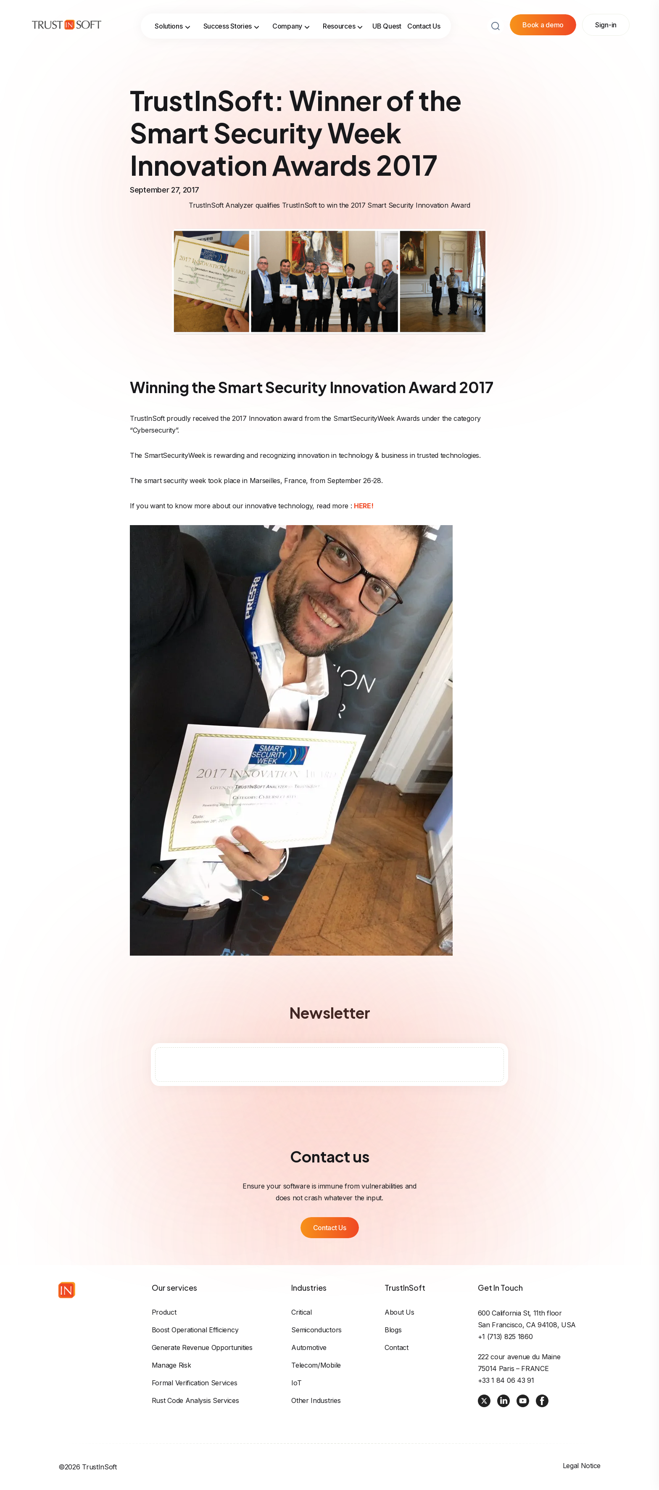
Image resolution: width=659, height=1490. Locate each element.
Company (291, 26)
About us (399, 1312)
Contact (397, 1347)
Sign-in (606, 25)
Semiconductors (316, 1330)
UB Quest (386, 26)
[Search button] (495, 26)
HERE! (364, 506)
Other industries (315, 1400)
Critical (301, 1312)
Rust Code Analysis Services (195, 1400)
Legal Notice (582, 1465)
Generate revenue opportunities (202, 1347)
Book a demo (543, 25)
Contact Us (423, 26)
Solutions (172, 26)
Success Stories (231, 26)
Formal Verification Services (194, 1383)
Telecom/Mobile (316, 1365)
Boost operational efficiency (195, 1330)
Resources (343, 26)
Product (164, 1312)
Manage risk (171, 1365)
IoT (296, 1383)
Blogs (393, 1330)
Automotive (309, 1347)
